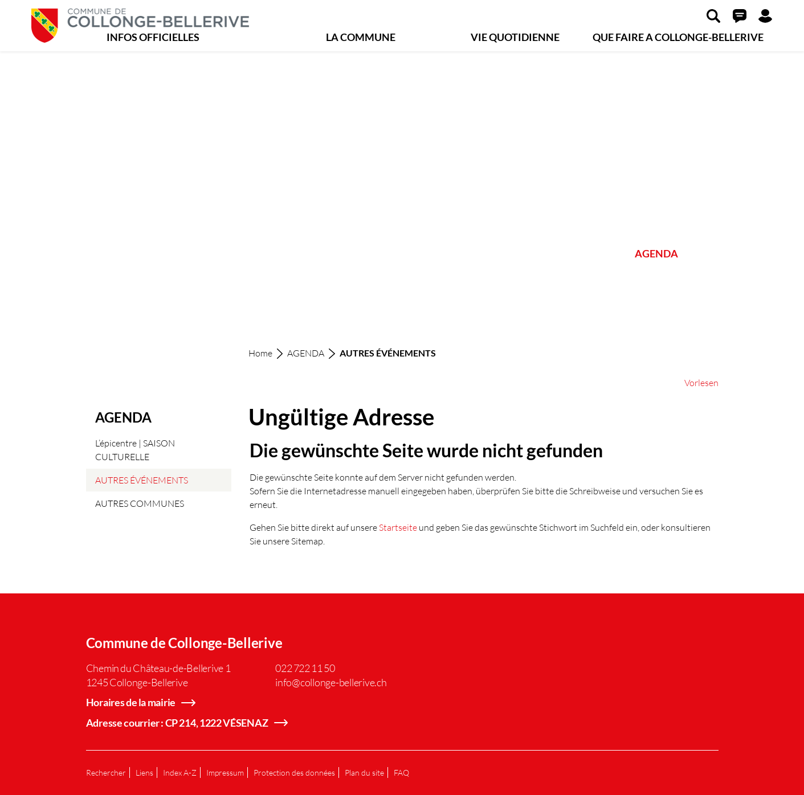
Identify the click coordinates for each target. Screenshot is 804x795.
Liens (144, 772)
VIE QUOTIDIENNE (515, 37)
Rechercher (106, 772)
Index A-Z (180, 772)
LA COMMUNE (360, 37)
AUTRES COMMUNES (139, 503)
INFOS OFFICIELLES (153, 37)
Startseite (398, 527)
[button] (713, 15)
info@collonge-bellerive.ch (331, 682)
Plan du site (364, 772)
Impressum (225, 772)
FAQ (401, 772)
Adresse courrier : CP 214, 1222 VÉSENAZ (177, 722)
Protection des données (294, 772)
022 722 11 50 (305, 668)
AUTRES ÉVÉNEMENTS (141, 482)
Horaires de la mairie (131, 702)
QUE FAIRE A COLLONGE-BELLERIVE (678, 37)
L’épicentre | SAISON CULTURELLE (135, 449)
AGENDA (656, 253)
